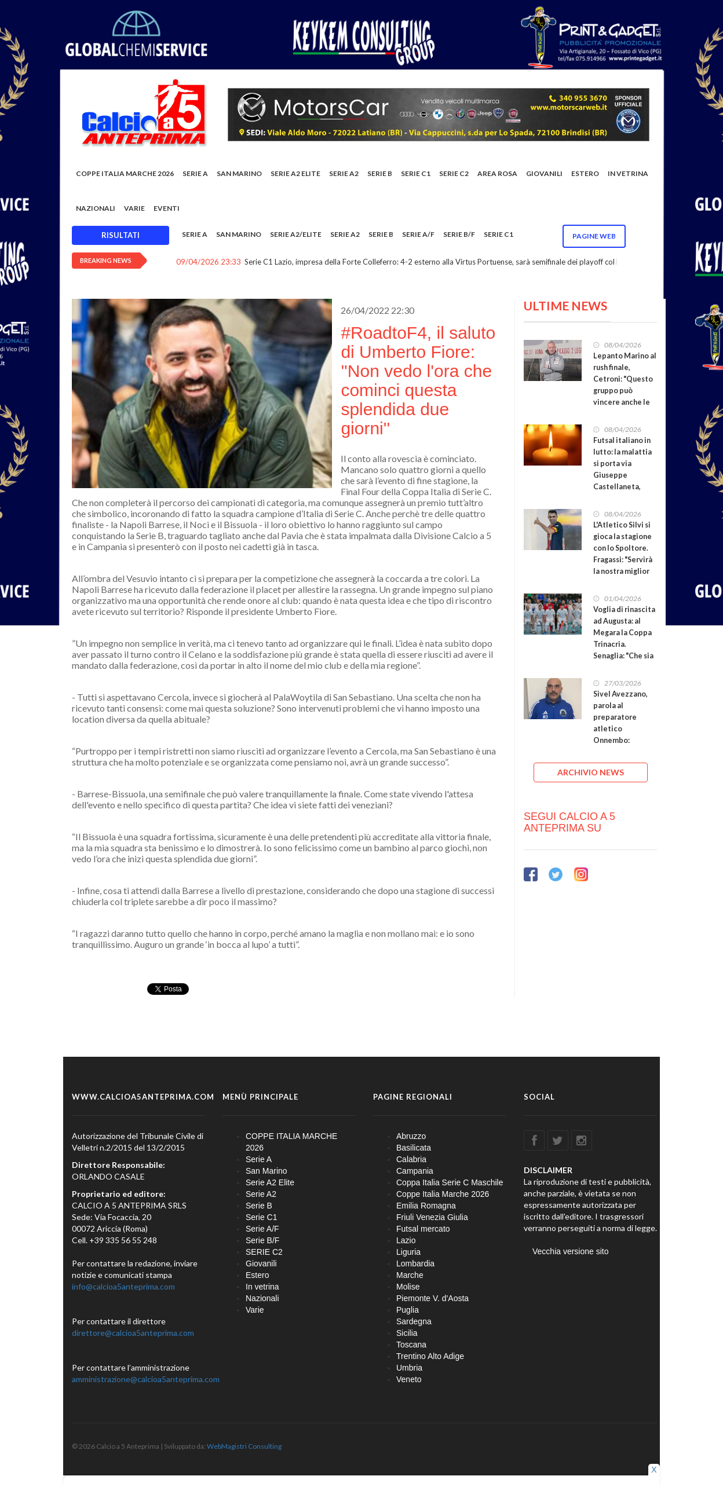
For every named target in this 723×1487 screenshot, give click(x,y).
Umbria (409, 1367)
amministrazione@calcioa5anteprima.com (146, 1379)
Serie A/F (418, 234)
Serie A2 (344, 173)
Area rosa (497, 173)
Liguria (408, 1252)
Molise (407, 1286)
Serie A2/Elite (296, 234)
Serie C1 (415, 173)
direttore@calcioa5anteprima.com (133, 1333)
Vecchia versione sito (570, 1251)
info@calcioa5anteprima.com (123, 1286)
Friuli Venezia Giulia (432, 1217)
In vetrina (628, 173)
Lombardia (415, 1263)
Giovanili (544, 173)
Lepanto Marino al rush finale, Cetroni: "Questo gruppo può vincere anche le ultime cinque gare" (624, 390)
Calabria (411, 1159)
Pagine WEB (594, 236)
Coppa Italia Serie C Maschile (449, 1182)
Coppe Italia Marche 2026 (442, 1194)
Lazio (405, 1240)
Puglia (407, 1309)
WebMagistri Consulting (244, 1446)
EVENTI (167, 208)
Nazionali (95, 208)
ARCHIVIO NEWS (590, 772)
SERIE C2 (454, 173)
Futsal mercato (423, 1228)
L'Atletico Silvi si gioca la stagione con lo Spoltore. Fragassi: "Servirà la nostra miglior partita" (622, 554)
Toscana (411, 1344)
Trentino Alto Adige (430, 1356)
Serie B (379, 173)
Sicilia (407, 1333)
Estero (585, 173)
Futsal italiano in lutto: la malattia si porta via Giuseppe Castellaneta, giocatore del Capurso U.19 (622, 475)
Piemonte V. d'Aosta (432, 1298)
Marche (409, 1275)
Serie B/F (459, 234)
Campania (414, 1170)
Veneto (409, 1379)
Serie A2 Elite (295, 173)
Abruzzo (411, 1136)
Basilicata (413, 1147)
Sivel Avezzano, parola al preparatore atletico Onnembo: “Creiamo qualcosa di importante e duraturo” (620, 740)
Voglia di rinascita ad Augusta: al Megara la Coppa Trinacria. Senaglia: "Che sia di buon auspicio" (624, 638)
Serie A (195, 173)
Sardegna (414, 1321)
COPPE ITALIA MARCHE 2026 (125, 173)
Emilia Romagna (426, 1205)
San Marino (239, 173)
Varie (134, 208)
